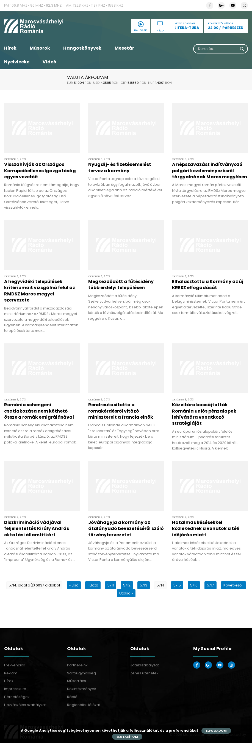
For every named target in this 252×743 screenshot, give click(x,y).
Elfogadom (216, 730)
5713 (143, 585)
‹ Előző (93, 585)
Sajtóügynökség (81, 673)
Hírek (10, 48)
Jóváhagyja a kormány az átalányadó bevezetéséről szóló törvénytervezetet (126, 528)
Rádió (72, 696)
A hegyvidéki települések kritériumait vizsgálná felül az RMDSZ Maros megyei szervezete (39, 290)
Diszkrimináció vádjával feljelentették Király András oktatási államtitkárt (36, 528)
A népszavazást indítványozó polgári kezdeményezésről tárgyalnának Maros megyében (209, 170)
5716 (194, 585)
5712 (127, 585)
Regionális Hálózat (83, 704)
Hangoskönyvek (82, 48)
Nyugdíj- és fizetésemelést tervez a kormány (119, 167)
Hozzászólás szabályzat (25, 704)
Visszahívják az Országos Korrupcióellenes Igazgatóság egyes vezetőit (40, 170)
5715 (177, 585)
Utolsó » (126, 593)
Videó (49, 62)
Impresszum (15, 689)
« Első (73, 585)
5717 (210, 585)
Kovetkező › (233, 585)
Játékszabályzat (144, 665)
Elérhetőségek (16, 696)
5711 (110, 585)
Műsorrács (76, 681)
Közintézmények (81, 689)
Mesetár (124, 48)
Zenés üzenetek (144, 673)
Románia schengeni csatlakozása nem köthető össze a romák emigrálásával (39, 411)
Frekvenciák (14, 665)
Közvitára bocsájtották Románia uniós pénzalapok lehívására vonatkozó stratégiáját (204, 414)
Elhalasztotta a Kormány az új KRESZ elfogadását (207, 284)
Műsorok (40, 48)
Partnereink (77, 665)
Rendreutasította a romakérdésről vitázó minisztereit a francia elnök (120, 411)
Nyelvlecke (16, 62)
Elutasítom (127, 736)
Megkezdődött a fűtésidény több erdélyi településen (121, 284)
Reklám (10, 673)
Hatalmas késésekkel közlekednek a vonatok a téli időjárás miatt (205, 528)
